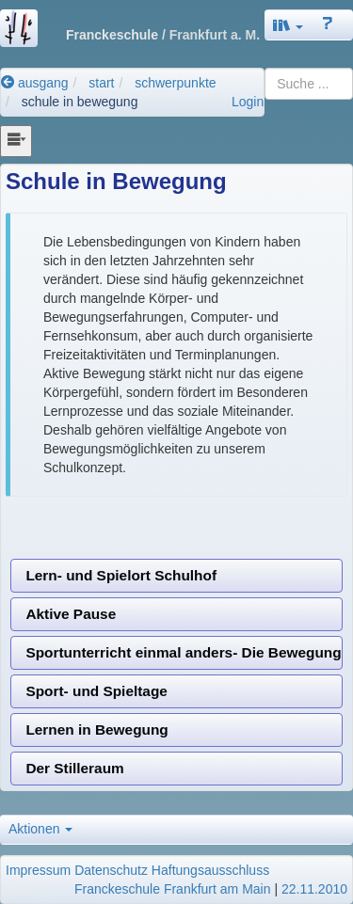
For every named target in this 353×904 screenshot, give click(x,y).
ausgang (35, 82)
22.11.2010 (314, 888)
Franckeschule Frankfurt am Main (172, 888)
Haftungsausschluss (210, 870)
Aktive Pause (70, 614)
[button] (288, 25)
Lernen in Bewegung (96, 729)
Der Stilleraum (74, 768)
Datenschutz (111, 870)
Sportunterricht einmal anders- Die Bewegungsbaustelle (184, 652)
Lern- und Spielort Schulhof (121, 575)
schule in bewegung (80, 101)
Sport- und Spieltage (96, 691)
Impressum (38, 870)
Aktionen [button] (40, 828)
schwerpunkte (175, 82)
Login (248, 101)
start (101, 82)
